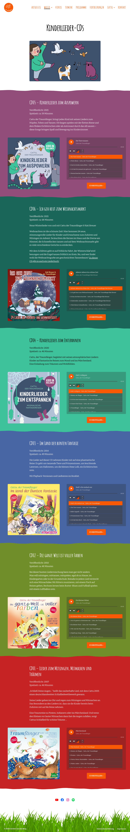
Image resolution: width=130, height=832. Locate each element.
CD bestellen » (96, 186)
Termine (69, 7)
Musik (47, 7)
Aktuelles (36, 7)
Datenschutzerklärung (105, 829)
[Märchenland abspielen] (71, 732)
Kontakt (122, 7)
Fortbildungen (97, 7)
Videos (58, 7)
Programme (81, 7)
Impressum (121, 829)
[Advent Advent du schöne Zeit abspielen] (71, 273)
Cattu (110, 7)
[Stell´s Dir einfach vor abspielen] (71, 488)
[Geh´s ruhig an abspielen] (71, 376)
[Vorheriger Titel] (70, 151)
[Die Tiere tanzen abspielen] (71, 142)
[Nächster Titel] (74, 151)
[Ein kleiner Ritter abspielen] (71, 601)
